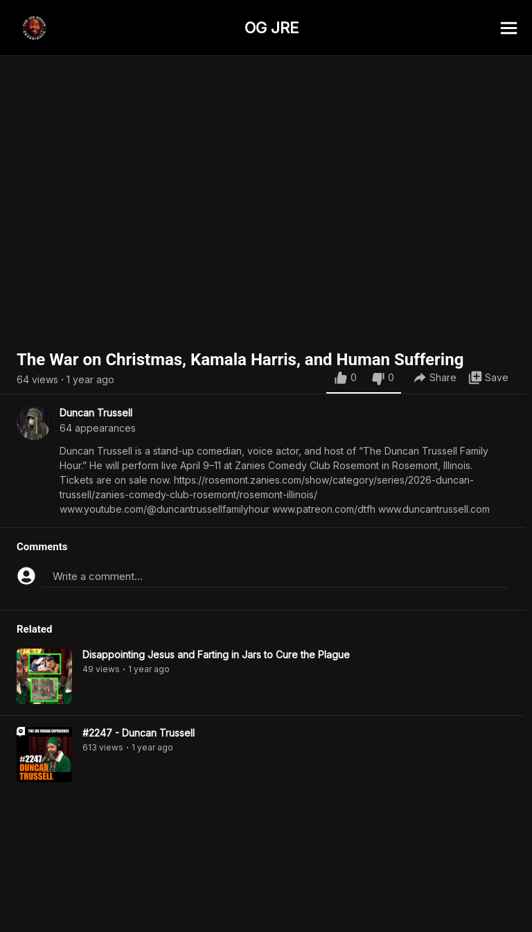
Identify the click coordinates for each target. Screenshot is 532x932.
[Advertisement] (266, 901)
